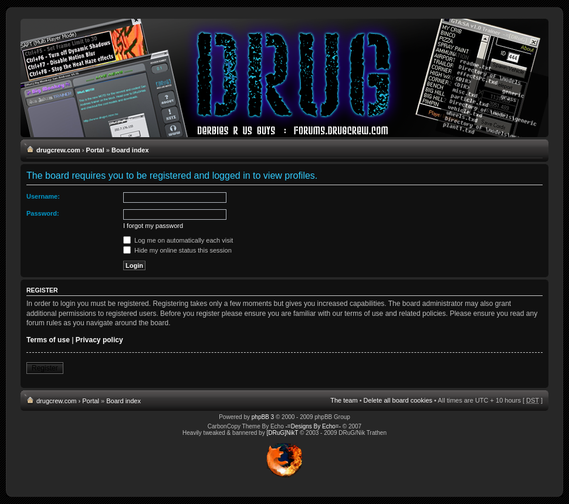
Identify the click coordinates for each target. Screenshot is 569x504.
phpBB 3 (263, 417)
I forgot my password (153, 225)
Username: (43, 196)
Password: (42, 213)
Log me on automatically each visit (178, 240)
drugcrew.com (58, 150)
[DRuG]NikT (282, 433)
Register (45, 368)
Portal (95, 150)
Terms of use (48, 340)
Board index (130, 150)
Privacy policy (99, 340)
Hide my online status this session (177, 250)
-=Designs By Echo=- (313, 426)
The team (343, 400)
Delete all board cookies (398, 400)
